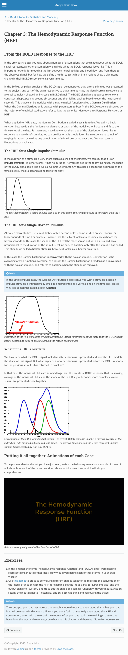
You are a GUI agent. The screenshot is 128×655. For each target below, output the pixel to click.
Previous (13, 630)
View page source (113, 21)
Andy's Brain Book (66, 5)
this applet (20, 580)
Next (117, 630)
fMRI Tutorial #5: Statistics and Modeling (34, 17)
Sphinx (20, 649)
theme (37, 649)
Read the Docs (64, 649)
